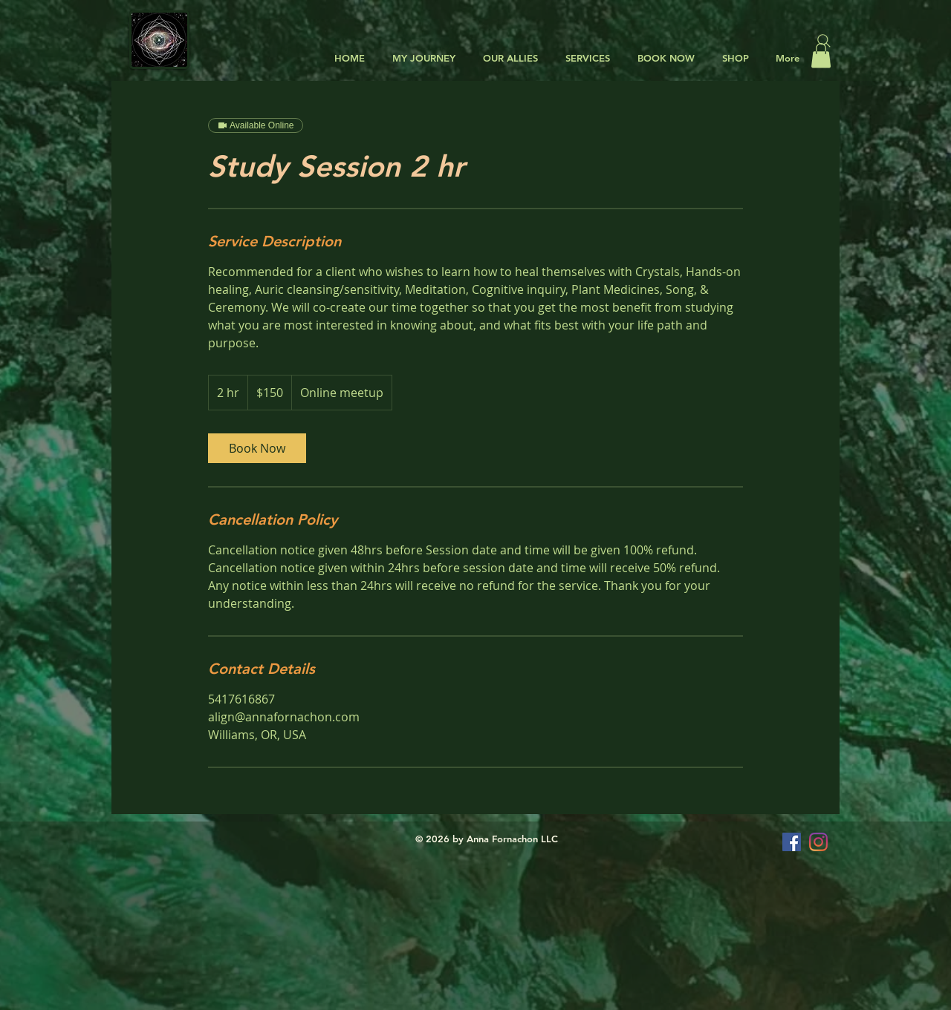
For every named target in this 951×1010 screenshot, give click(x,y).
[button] (508, 58)
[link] (257, 448)
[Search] (824, 40)
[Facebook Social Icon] (791, 842)
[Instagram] (818, 842)
